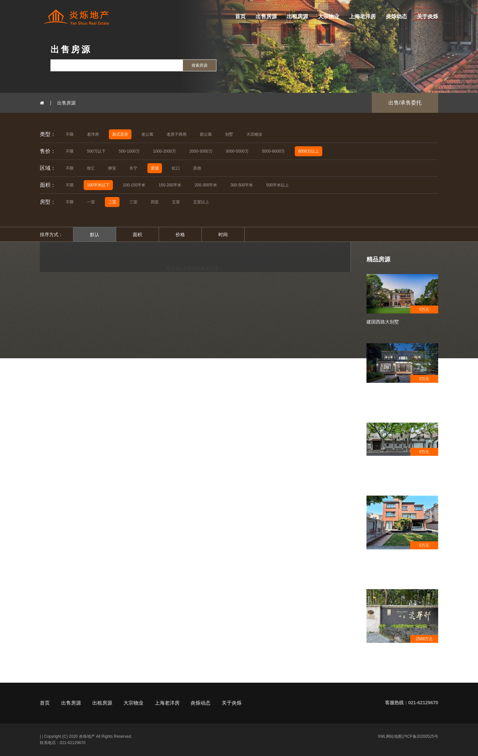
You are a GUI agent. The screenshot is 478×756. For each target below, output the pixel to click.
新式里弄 (120, 134)
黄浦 (155, 168)
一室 (91, 202)
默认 (94, 234)
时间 (223, 234)
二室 (112, 202)
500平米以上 (277, 185)
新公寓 (206, 134)
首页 (240, 16)
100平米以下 (98, 185)
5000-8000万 (273, 151)
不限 (70, 134)
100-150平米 (134, 185)
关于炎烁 (427, 16)
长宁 (133, 168)
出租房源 (297, 16)
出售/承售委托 (405, 102)
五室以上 (201, 202)
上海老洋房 (362, 16)
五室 (176, 202)
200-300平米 (206, 185)
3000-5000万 (237, 151)
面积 (137, 234)
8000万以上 (308, 151)
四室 (155, 202)
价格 (180, 234)
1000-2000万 (164, 151)
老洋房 (93, 134)
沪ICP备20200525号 (420, 736)
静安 (112, 168)
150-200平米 (170, 185)
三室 (133, 202)
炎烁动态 (396, 16)
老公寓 (147, 134)
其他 (197, 168)
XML (382, 736)
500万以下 (96, 151)
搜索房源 (199, 65)
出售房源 (266, 16)
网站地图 (394, 736)
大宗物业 (328, 16)
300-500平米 (241, 185)
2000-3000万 (200, 151)
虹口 (176, 168)
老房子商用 (177, 134)
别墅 (229, 134)
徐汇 (91, 168)
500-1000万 (129, 151)
